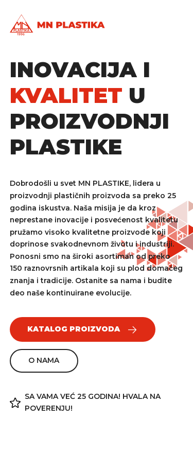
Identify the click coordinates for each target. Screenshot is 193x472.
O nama (43, 360)
